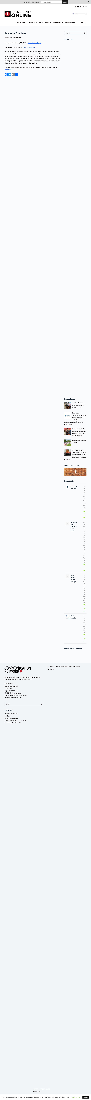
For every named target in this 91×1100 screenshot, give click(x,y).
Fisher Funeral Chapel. (30, 47)
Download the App (70, 22)
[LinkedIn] (85, 6)
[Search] (83, 22)
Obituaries (18, 37)
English (75, 14)
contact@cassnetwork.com (13, 697)
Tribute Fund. (9, 70)
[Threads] (80, 6)
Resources (33, 23)
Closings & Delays (58, 22)
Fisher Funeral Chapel (34, 43)
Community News (22, 23)
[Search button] (84, 33)
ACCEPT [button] (86, 1097)
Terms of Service (45, 1089)
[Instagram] (78, 6)
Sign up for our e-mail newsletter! (31, 2)
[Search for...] (73, 33)
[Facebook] (75, 6)
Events (48, 23)
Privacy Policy (37, 1091)
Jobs (41, 23)
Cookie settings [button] (76, 1097)
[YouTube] (83, 6)
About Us (35, 1089)
